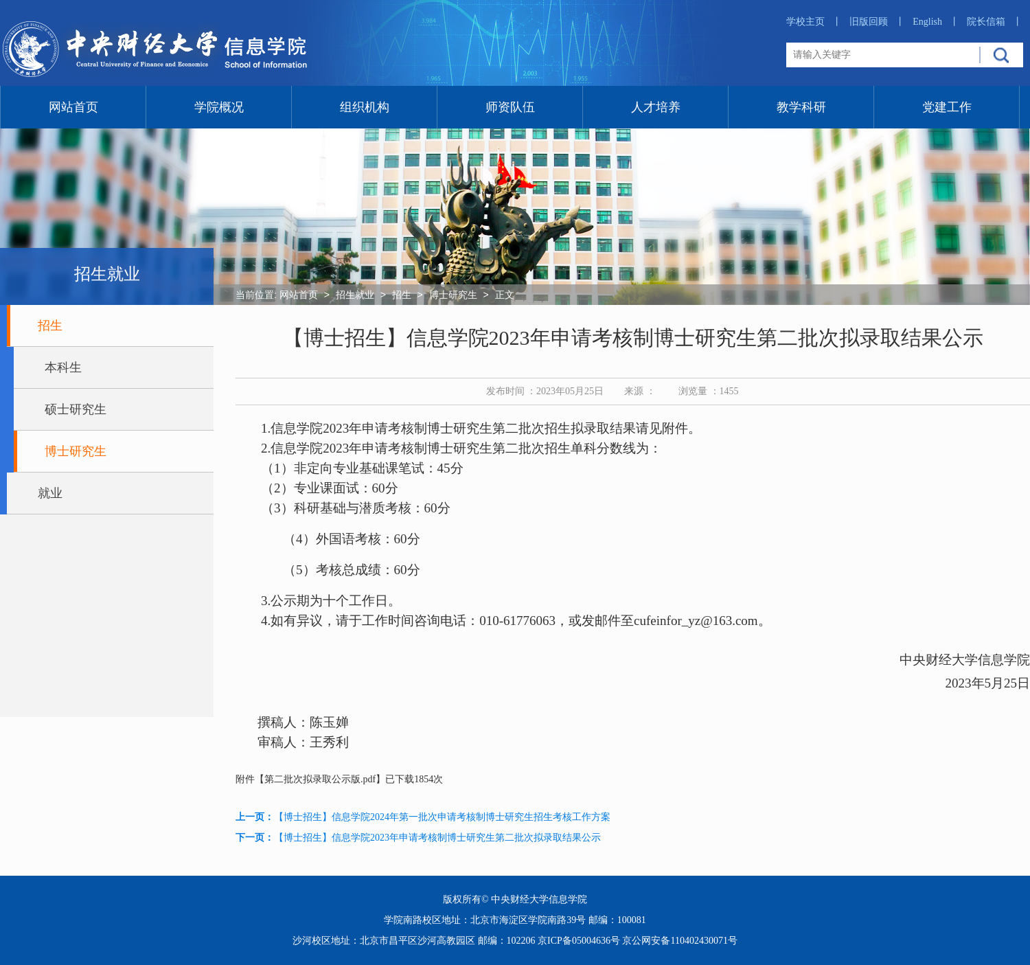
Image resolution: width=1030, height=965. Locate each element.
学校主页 (814, 21)
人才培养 (655, 107)
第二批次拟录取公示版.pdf (320, 779)
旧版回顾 (877, 21)
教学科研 (801, 107)
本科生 (63, 367)
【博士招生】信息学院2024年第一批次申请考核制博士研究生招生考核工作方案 (442, 817)
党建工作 (947, 107)
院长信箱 (994, 21)
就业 (50, 493)
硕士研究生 (75, 409)
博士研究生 (75, 451)
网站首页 (73, 107)
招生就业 (355, 295)
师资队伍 (510, 107)
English (936, 21)
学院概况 (219, 107)
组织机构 (364, 107)
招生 (50, 325)
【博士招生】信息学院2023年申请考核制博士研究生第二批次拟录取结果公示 (437, 837)
